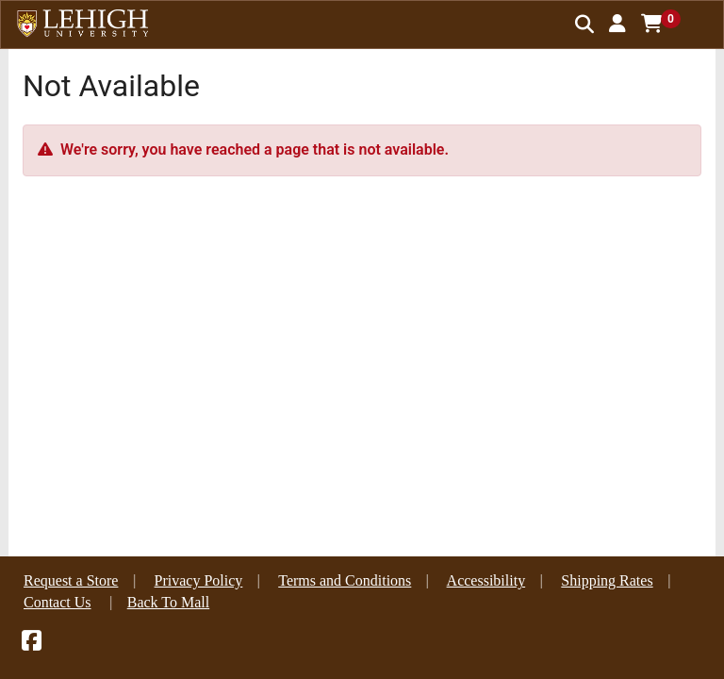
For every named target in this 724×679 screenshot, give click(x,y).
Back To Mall (168, 602)
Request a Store (71, 580)
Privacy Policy (199, 580)
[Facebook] (31, 644)
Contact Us (57, 602)
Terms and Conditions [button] (344, 580)
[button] (617, 23)
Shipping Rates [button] (606, 580)
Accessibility (486, 580)
